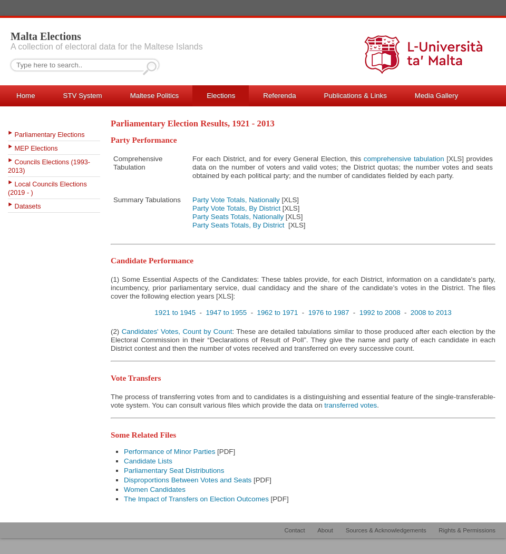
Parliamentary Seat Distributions (174, 470)
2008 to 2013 (431, 312)
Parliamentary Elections (50, 134)
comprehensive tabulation (404, 159)
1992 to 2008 (380, 312)
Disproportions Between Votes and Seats (187, 480)
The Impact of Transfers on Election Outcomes (196, 499)
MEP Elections (36, 148)
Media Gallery (436, 96)
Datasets (28, 206)
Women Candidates (155, 489)
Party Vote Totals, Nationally (236, 200)
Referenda (279, 96)
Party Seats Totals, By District (238, 225)
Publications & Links (355, 96)
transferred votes (350, 405)
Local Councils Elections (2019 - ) (47, 188)
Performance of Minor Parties (169, 452)
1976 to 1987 (328, 312)
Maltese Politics (154, 96)
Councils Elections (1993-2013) (49, 166)
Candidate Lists (148, 461)
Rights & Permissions (467, 530)
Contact (295, 530)
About (325, 530)
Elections (221, 96)
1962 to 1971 (277, 312)
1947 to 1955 (226, 312)
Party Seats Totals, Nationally (238, 217)
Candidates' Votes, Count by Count (177, 331)
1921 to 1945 (175, 312)
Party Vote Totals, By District (236, 208)
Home (25, 96)
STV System (82, 96)
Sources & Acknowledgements (386, 530)
